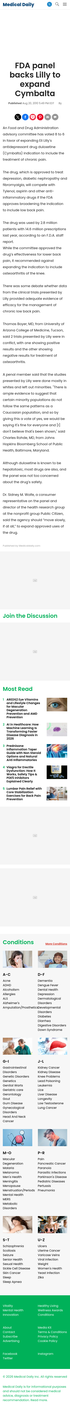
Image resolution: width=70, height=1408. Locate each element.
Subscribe (10, 1336)
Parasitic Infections (52, 1172)
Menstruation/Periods (19, 1190)
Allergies (9, 994)
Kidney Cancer (49, 1067)
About (7, 1327)
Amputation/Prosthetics (20, 1007)
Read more (38, 1400)
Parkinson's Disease (52, 1177)
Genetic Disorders (16, 1076)
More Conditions (56, 944)
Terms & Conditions (52, 1332)
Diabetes (44, 1016)
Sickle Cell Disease (16, 1268)
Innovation (11, 1315)
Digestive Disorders (52, 1025)
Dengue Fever (48, 985)
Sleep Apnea (12, 1282)
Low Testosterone (51, 1103)
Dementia (45, 981)
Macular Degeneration (13, 1161)
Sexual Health (13, 1264)
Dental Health (48, 990)
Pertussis (44, 1186)
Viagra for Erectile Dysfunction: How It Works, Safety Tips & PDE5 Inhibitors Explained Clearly (22, 774)
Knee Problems (49, 1076)
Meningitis (10, 1181)
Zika (41, 1277)
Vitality (8, 1306)
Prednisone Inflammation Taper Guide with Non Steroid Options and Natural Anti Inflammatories (24, 753)
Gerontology (12, 1094)
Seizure (8, 1255)
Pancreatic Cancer (52, 1163)
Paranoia (44, 1168)
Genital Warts (13, 1085)
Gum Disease (13, 1103)
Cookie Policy (47, 1341)
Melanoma (11, 1172)
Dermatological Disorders (49, 1000)
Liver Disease (47, 1094)
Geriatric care (13, 1090)
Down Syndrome (50, 1030)
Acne (6, 981)
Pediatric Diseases (51, 1181)
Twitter (8, 1358)
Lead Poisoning (49, 1081)
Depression (46, 994)
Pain (41, 1159)
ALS (5, 998)
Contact (9, 1332)
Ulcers (42, 1246)
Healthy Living (48, 1306)
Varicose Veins (49, 1255)
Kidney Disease (49, 1072)
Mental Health (13, 1195)
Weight (43, 1264)
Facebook (10, 1354)
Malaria (8, 1168)
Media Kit (45, 1327)
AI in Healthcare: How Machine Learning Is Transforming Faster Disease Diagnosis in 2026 (23, 731)
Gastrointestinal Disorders (15, 1069)
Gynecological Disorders (13, 1110)
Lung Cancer (47, 1108)
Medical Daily (18, 4)
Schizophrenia (13, 1246)
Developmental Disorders (49, 1009)
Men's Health (12, 1177)
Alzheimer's (11, 1003)
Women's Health (50, 1268)
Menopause (11, 1186)
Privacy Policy (48, 1336)
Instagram (45, 1354)
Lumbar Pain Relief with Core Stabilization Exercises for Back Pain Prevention (24, 793)
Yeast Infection (49, 1273)
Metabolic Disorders (10, 1206)
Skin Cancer (12, 1273)
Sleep (7, 1277)
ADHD (7, 985)
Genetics (9, 1081)
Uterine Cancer (49, 1250)
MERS (6, 1199)
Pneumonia (46, 1190)
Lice (40, 1090)
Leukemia (45, 1085)
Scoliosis (9, 1250)
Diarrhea (44, 1021)
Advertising (11, 1341)
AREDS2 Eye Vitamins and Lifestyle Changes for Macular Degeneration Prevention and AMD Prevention (23, 708)
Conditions (18, 942)
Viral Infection (48, 1259)
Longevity (45, 1099)
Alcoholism (11, 990)
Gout (6, 1099)
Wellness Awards (50, 1310)
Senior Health (13, 1259)
